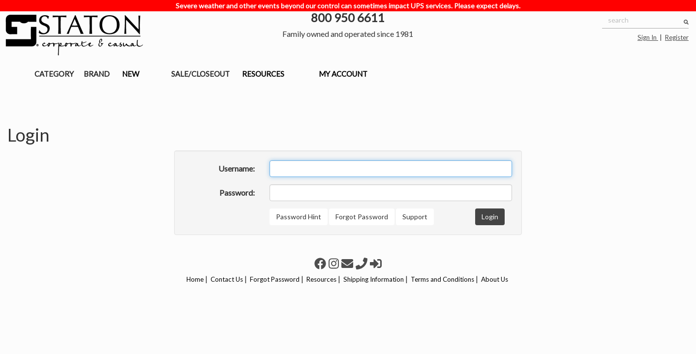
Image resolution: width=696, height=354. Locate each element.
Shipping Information (373, 279)
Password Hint (298, 216)
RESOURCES (263, 73)
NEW (130, 73)
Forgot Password (361, 216)
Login (490, 216)
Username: (236, 168)
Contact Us (227, 279)
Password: (237, 192)
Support (414, 216)
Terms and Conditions (442, 279)
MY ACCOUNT (343, 73)
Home (195, 279)
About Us (494, 279)
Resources (321, 279)
